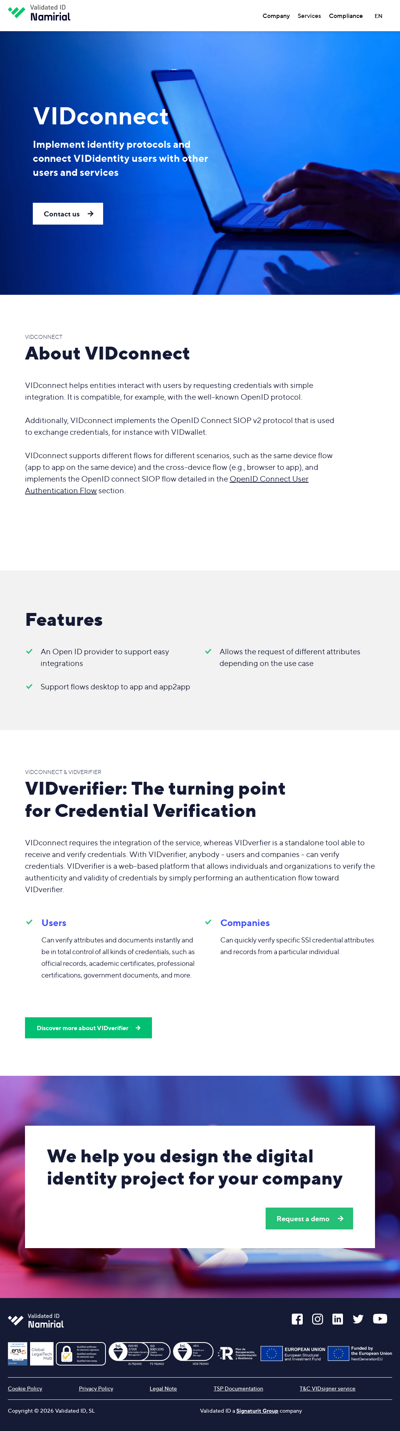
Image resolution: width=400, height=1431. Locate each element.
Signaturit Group (257, 1410)
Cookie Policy (25, 1388)
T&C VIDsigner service (327, 1388)
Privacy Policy (96, 1388)
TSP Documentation (238, 1388)
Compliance (346, 15)
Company (276, 15)
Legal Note (163, 1388)
